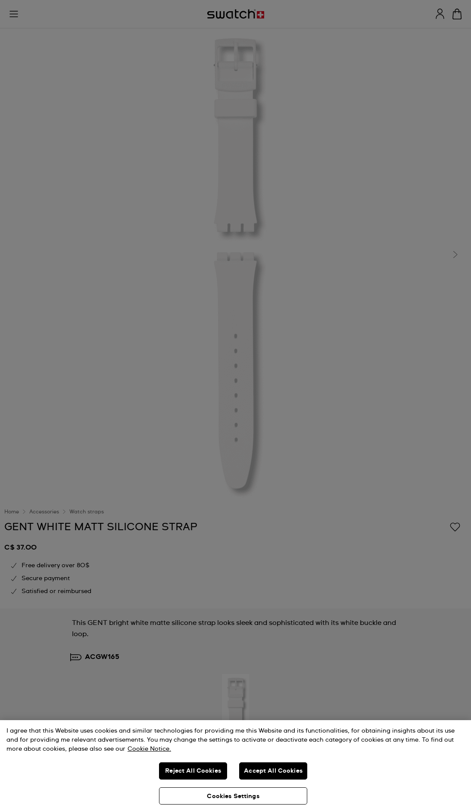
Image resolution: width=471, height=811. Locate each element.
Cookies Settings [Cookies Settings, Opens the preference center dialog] (233, 796)
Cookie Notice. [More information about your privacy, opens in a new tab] (149, 749)
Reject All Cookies (193, 771)
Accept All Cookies (273, 771)
